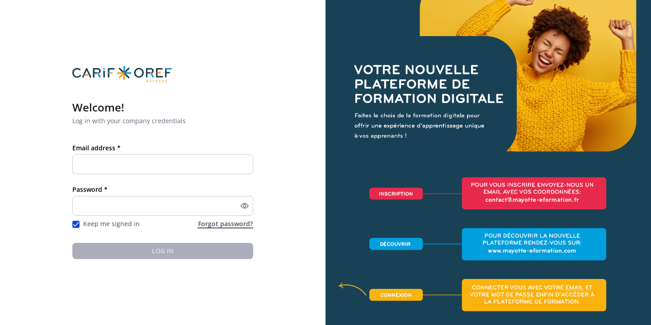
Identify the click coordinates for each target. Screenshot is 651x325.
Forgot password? (225, 223)
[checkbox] (76, 224)
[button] (244, 205)
